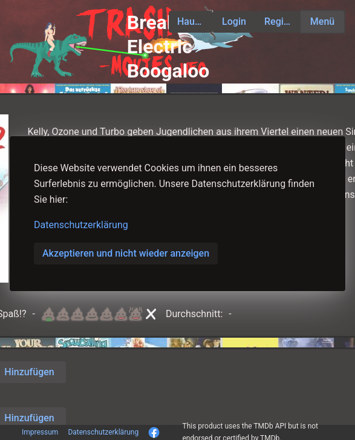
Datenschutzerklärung (81, 225)
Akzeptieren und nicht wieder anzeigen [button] (125, 253)
